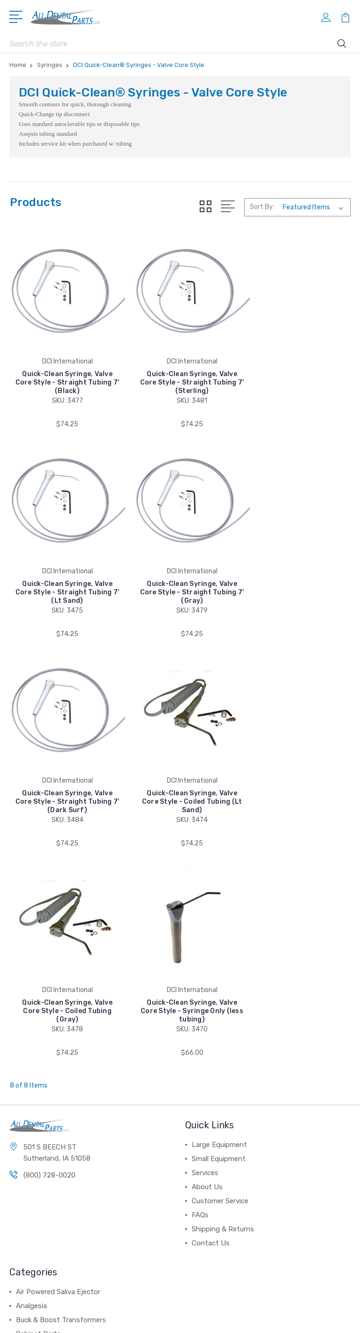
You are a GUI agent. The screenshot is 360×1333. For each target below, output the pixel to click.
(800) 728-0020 (49, 942)
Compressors (37, 1128)
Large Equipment (219, 911)
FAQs (200, 981)
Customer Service (220, 967)
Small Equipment (219, 925)
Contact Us (211, 1009)
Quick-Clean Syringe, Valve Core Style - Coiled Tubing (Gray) (63, 777)
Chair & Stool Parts (47, 1114)
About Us (207, 953)
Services (205, 939)
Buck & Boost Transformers (61, 1086)
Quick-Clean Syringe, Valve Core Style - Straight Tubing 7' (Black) (63, 374)
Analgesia (31, 1072)
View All (29, 1156)
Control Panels (40, 1142)
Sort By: (262, 207)
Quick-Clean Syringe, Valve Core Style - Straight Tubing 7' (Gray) (63, 575)
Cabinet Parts (38, 1100)
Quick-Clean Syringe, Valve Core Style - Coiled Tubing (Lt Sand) (297, 575)
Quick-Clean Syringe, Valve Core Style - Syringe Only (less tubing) (180, 777)
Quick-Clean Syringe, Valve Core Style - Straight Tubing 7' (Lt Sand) (296, 374)
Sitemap (221, 1318)
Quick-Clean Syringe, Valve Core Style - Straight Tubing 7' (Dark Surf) (180, 575)
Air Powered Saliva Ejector (58, 1058)
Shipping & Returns (223, 995)
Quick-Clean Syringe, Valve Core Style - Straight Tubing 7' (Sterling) (180, 374)
